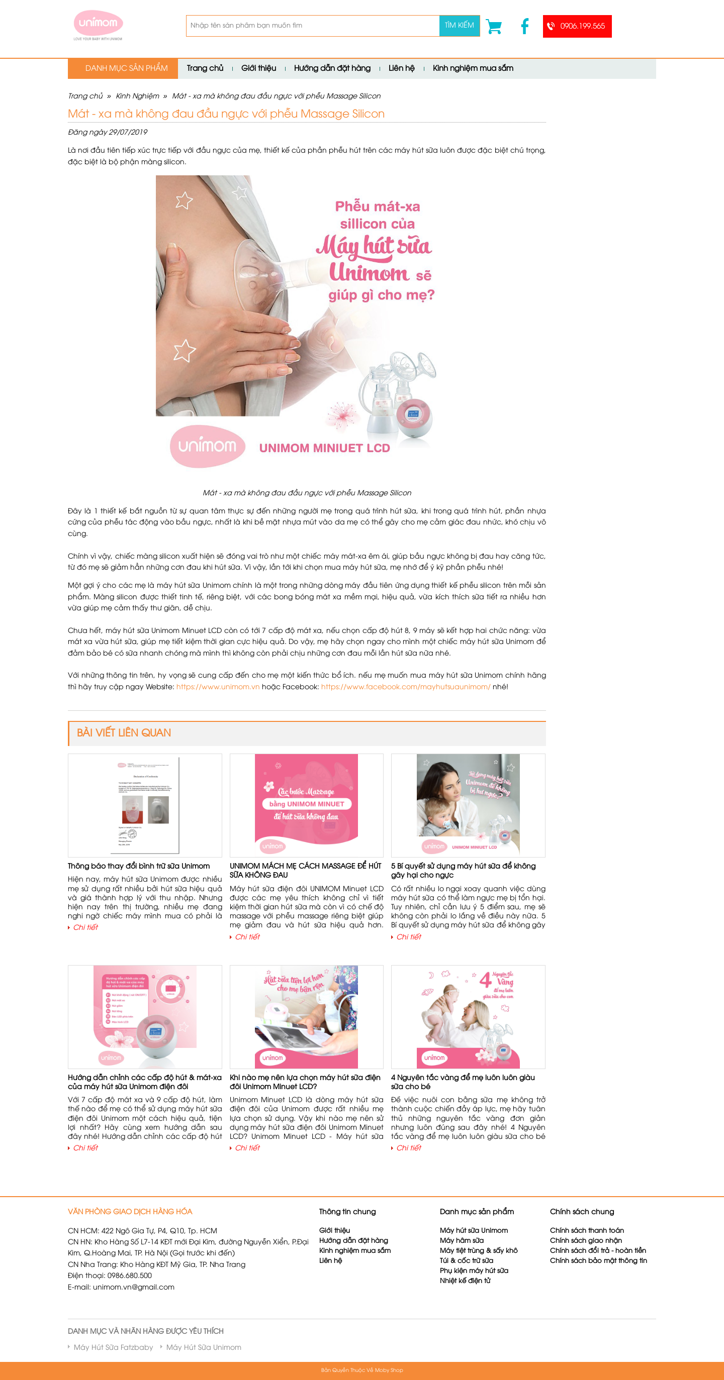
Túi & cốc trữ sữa (466, 1261)
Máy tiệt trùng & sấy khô (479, 1251)
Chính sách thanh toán (587, 1231)
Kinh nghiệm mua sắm (473, 68)
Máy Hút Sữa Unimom (203, 1348)
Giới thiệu (258, 68)
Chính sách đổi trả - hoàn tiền (598, 1251)
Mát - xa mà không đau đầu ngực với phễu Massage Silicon (276, 96)
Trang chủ (205, 68)
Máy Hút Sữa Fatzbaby (113, 1348)
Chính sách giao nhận (586, 1241)
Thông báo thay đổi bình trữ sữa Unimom (139, 867)
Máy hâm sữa (462, 1241)
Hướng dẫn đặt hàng (332, 68)
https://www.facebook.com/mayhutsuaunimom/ (406, 687)
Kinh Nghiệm (137, 96)
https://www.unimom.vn (218, 687)
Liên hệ (402, 68)
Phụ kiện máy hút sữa (474, 1271)
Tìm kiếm (459, 26)
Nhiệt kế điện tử (466, 1281)
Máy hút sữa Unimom (474, 1231)
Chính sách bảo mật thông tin (598, 1261)
